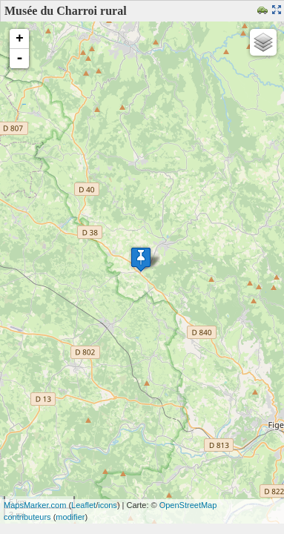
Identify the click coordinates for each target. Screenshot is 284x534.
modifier (70, 516)
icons (107, 505)
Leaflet (83, 505)
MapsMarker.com (35, 505)
